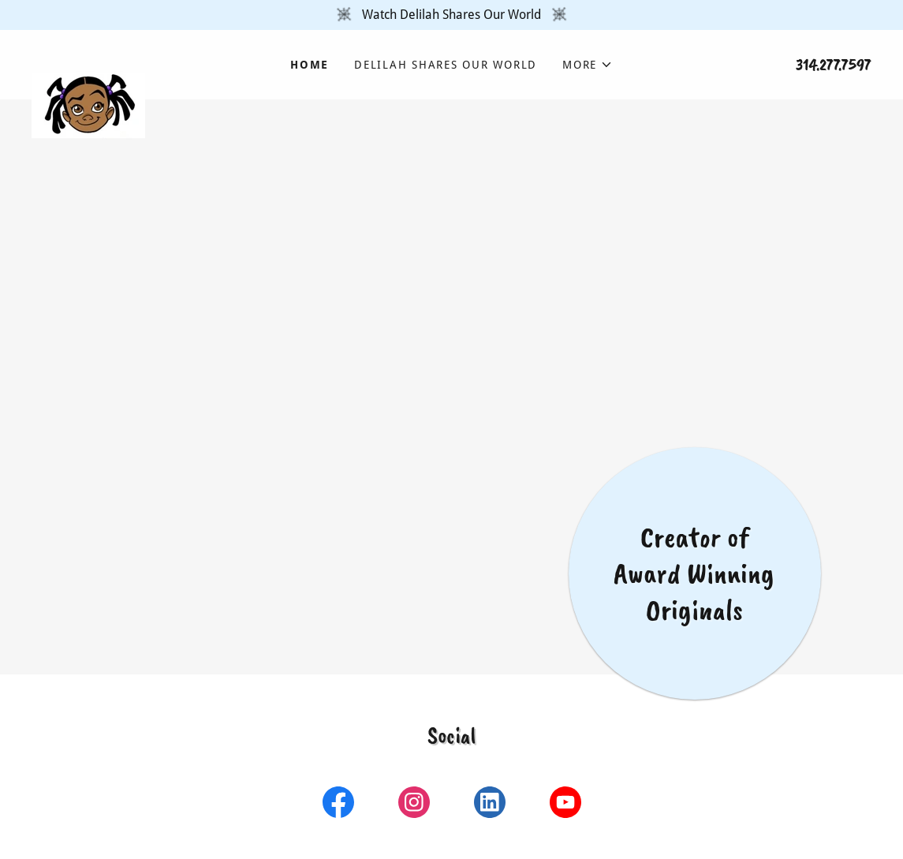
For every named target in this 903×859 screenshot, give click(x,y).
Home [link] (309, 64)
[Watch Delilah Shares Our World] (451, 15)
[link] (136, 55)
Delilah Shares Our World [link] (445, 64)
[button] (587, 64)
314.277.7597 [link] (833, 65)
